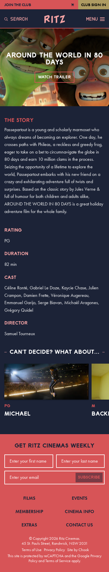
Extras (29, 525)
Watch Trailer (54, 77)
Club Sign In (93, 4)
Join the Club (17, 4)
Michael (17, 414)
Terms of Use (32, 549)
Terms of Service (58, 560)
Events (79, 498)
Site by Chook (78, 549)
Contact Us (79, 525)
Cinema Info (79, 511)
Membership (29, 511)
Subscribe (89, 477)
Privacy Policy (54, 549)
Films (29, 498)
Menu (95, 19)
